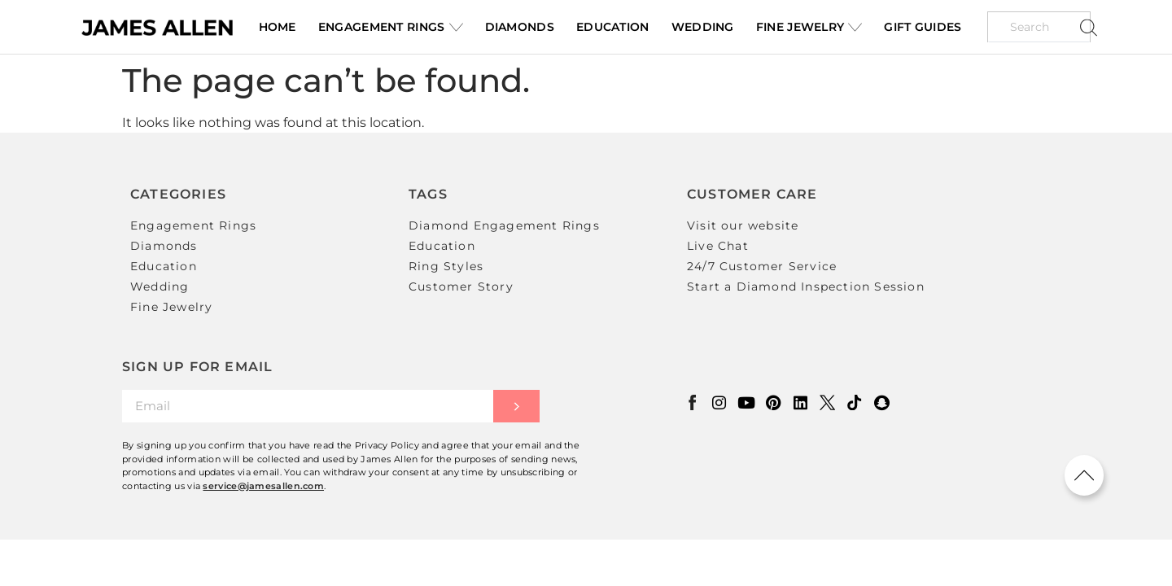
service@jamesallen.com (263, 484)
